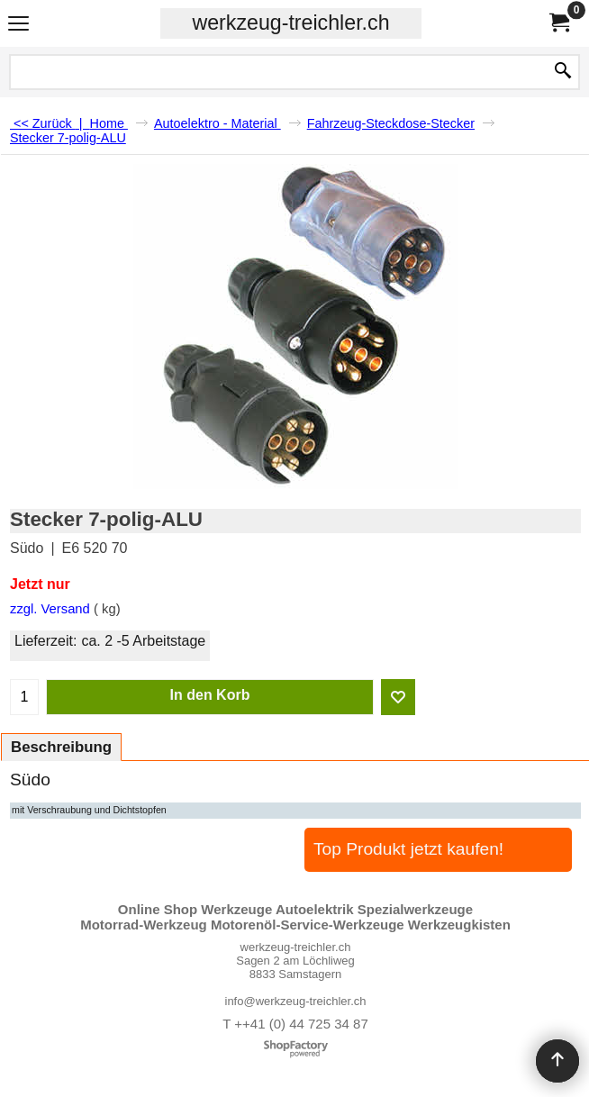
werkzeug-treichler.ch (290, 22)
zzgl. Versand (50, 609)
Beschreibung (61, 747)
